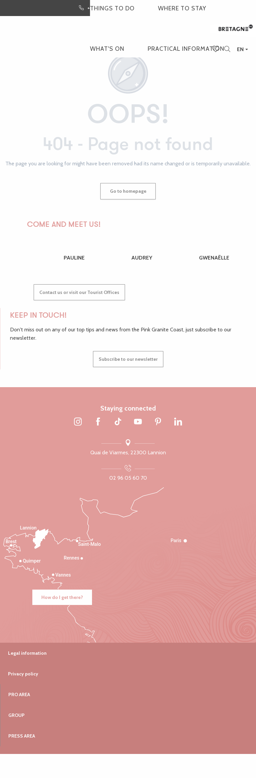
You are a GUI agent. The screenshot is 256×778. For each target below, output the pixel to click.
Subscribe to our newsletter (128, 359)
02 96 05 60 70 (128, 478)
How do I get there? (62, 597)
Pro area (19, 694)
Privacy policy (23, 674)
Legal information (27, 653)
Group (16, 715)
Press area (21, 736)
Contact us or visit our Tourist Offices (79, 292)
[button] (227, 49)
